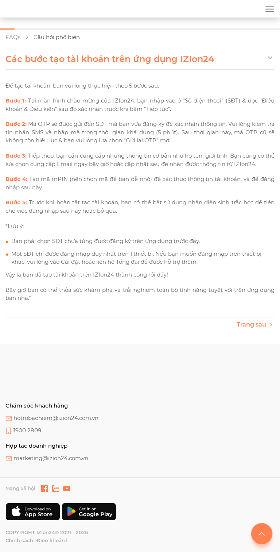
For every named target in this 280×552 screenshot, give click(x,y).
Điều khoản (50, 540)
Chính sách (19, 540)
